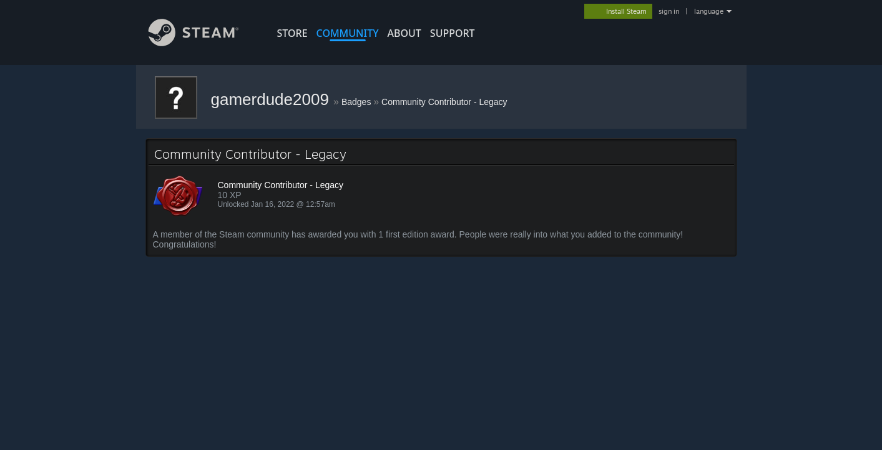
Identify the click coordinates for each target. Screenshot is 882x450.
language (708, 11)
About (404, 33)
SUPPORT (452, 33)
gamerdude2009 (272, 99)
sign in (669, 11)
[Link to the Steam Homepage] (203, 43)
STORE (292, 33)
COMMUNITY (347, 33)
